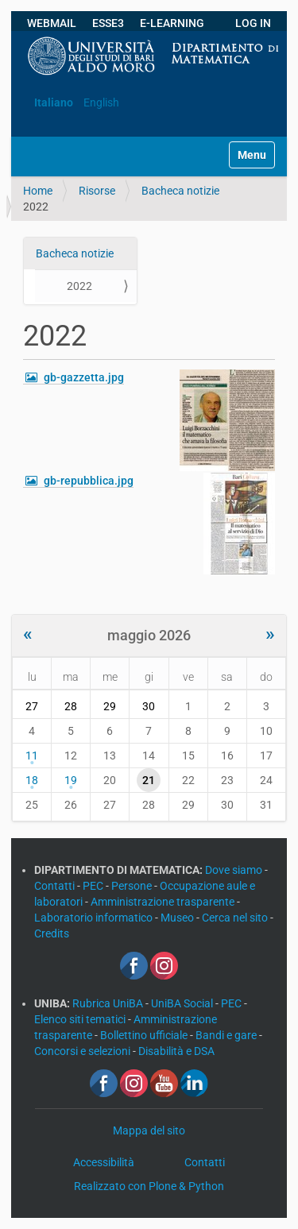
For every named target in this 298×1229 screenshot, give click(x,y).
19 (70, 780)
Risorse (97, 190)
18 (31, 780)
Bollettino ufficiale (145, 1035)
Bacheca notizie (180, 190)
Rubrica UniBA (108, 1003)
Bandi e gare (227, 1035)
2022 (79, 286)
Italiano (53, 102)
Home (37, 190)
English (101, 102)
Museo (178, 917)
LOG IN (253, 23)
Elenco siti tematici (81, 1019)
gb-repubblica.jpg (89, 480)
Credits (51, 933)
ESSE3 (108, 23)
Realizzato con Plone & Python (149, 1186)
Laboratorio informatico (94, 917)
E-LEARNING (172, 23)
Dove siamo (235, 870)
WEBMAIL (51, 23)
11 (31, 755)
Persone (132, 885)
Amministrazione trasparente (164, 901)
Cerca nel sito (236, 917)
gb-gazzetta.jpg (84, 377)
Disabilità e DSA (176, 1051)
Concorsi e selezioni (83, 1051)
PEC (94, 885)
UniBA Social (182, 1003)
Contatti (55, 885)
